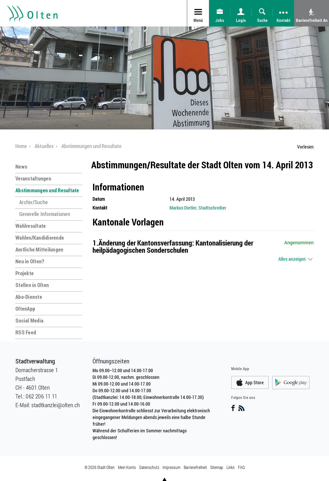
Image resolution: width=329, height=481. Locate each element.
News (21, 166)
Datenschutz (149, 467)
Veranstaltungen (33, 178)
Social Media (29, 320)
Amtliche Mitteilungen (39, 249)
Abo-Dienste (28, 296)
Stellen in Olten (32, 285)
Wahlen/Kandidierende (39, 237)
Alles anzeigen (292, 259)
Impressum (171, 467)
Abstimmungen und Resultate (47, 190)
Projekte (24, 273)
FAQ (241, 467)
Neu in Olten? (29, 261)
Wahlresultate (30, 225)
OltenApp (25, 308)
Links (230, 467)
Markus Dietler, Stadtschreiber (198, 208)
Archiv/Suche (33, 202)
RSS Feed (25, 332)
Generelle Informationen (44, 214)
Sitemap (216, 467)
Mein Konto (127, 467)
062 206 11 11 (41, 396)
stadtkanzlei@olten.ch (55, 405)
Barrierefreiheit (195, 467)
